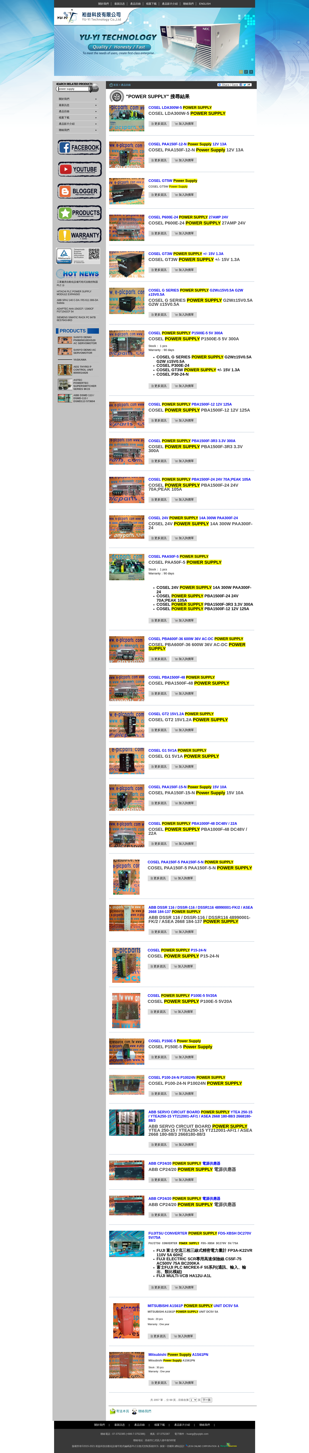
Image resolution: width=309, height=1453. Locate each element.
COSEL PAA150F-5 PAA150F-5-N (190, 862)
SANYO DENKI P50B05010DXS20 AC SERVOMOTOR (85, 340)
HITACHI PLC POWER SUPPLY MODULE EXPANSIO (74, 293)
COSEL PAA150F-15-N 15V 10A (188, 787)
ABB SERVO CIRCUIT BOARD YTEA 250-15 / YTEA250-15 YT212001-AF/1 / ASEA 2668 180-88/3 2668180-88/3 (201, 1116)
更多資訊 (159, 123)
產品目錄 (135, 3)
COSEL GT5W (173, 181)
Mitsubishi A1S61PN (178, 1355)
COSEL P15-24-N (177, 950)
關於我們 (103, 3)
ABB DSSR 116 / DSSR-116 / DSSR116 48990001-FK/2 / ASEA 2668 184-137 (201, 909)
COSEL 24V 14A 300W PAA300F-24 (193, 518)
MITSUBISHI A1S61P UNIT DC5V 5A (193, 1306)
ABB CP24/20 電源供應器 (184, 1163)
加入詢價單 (184, 123)
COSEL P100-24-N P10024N (187, 1078)
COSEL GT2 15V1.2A (181, 714)
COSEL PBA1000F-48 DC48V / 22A (193, 824)
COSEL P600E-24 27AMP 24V (188, 217)
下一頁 (206, 1399)
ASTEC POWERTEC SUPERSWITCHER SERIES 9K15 (84, 384)
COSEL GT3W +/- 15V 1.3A (186, 254)
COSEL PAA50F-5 (179, 557)
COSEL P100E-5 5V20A (182, 996)
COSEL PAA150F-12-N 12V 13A (188, 144)
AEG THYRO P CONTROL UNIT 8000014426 (83, 369)
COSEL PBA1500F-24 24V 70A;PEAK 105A (200, 479)
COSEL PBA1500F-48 (182, 677)
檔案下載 (151, 3)
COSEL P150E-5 (175, 1041)
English (205, 3)
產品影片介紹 (170, 3)
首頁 (115, 85)
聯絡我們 (188, 3)
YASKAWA (79, 359)
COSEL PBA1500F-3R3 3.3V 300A (192, 441)
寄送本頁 (122, 1411)
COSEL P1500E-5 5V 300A (186, 333)
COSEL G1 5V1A (177, 750)
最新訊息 (119, 3)
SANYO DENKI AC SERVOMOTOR (84, 351)
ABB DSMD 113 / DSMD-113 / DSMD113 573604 (84, 398)
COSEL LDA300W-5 (180, 108)
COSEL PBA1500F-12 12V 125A (190, 404)
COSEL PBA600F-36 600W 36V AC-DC (196, 639)
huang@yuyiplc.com (197, 1434)
